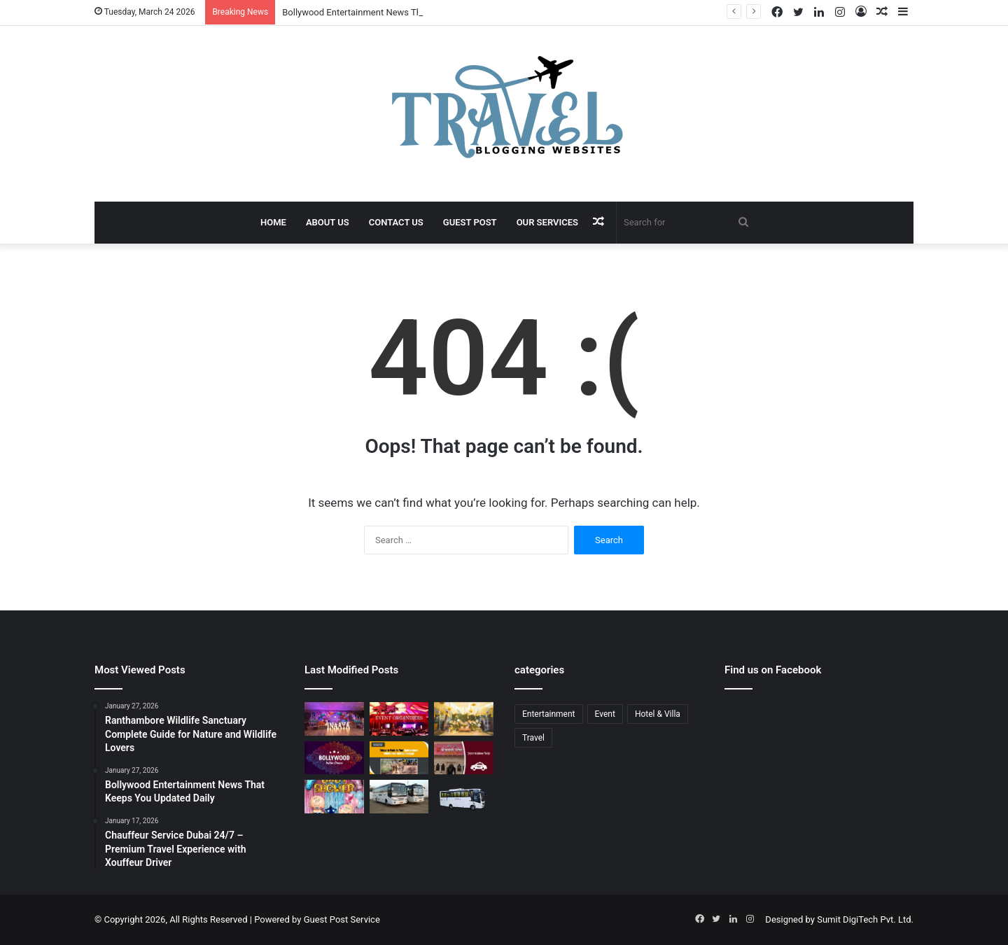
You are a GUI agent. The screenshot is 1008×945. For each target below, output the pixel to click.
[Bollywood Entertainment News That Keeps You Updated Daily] (334, 758)
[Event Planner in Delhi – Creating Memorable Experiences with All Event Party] (334, 719)
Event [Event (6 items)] (605, 714)
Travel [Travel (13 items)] (533, 738)
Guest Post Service (342, 919)
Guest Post (470, 222)
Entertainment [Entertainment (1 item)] (548, 714)
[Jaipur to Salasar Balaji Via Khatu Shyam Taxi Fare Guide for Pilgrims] (463, 758)
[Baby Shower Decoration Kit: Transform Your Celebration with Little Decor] (334, 796)
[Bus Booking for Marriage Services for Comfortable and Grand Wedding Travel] (399, 796)
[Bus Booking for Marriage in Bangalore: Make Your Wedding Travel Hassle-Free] (463, 799)
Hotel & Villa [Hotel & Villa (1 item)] (657, 714)
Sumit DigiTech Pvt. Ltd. (865, 919)
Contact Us (396, 222)
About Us (327, 222)
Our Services (547, 222)
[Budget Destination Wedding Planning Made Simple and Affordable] (463, 719)
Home (273, 222)
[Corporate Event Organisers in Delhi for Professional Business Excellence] (399, 719)
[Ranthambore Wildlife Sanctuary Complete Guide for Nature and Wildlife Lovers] (399, 758)
